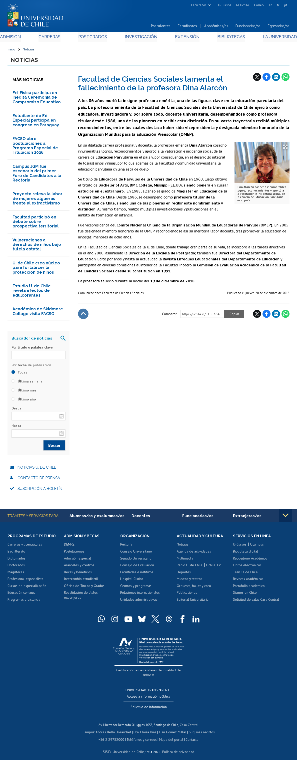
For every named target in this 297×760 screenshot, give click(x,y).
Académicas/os (216, 27)
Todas (19, 374)
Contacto (188, 735)
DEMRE (69, 546)
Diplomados (17, 560)
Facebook (266, 78)
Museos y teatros (189, 581)
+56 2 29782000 (113, 735)
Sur (189, 728)
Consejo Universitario (136, 553)
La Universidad (271, 37)
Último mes (24, 392)
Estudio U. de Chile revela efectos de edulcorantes (31, 292)
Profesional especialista (25, 581)
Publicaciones (187, 594)
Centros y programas (136, 587)
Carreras (54, 37)
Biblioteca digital (245, 553)
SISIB (109, 746)
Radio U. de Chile (189, 567)
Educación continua (22, 594)
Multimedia (185, 560)
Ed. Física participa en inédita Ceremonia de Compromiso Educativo (36, 99)
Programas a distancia (24, 601)
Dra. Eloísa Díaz (145, 728)
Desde (17, 410)
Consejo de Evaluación (137, 567)
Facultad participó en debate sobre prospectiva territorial (35, 223)
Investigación (140, 37)
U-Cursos (224, 5)
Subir (83, 315)
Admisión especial (77, 560)
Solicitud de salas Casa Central (256, 601)
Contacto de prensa (39, 479)
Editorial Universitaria (192, 601)
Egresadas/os (279, 27)
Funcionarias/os (248, 27)
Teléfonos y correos (141, 735)
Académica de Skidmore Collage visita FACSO (37, 313)
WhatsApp (285, 78)
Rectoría (126, 546)
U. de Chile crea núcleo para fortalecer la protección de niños (36, 269)
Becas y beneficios (78, 574)
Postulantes (160, 27)
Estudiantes (187, 27)
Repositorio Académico (250, 560)
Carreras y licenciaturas (25, 546)
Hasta (16, 427)
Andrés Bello (107, 728)
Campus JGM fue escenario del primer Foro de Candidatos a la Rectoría (36, 175)
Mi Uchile (242, 5)
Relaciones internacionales (140, 594)
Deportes (184, 574)
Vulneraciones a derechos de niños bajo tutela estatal (36, 246)
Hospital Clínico (131, 581)
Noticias (28, 50)
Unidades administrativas (138, 601)
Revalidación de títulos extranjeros (81, 597)
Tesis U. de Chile (245, 574)
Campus (91, 728)
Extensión (184, 37)
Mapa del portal (169, 735)
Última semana (27, 383)
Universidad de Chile (129, 746)
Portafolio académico (249, 587)
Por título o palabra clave (32, 349)
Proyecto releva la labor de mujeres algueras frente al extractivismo (37, 200)
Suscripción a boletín (40, 490)
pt (285, 5)
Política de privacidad (176, 746)
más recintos (203, 728)
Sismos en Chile (245, 594)
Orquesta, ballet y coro (194, 587)
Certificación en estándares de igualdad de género (149, 672)
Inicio (11, 50)
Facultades (198, 5)
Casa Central (189, 721)
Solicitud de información (148, 703)
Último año (24, 401)
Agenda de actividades (194, 553)
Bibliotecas (224, 37)
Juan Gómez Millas (171, 728)
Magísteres (16, 574)
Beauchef (125, 728)
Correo (259, 5)
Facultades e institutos (136, 574)
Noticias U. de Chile (37, 469)
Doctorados (16, 567)
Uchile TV (213, 567)
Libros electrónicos (247, 567)
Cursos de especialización (27, 587)
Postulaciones (74, 553)
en (270, 5)
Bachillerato (16, 553)
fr (278, 5)
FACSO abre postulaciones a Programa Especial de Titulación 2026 (35, 147)
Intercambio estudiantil (81, 581)
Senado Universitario (136, 560)
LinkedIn (276, 78)
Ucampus (257, 546)
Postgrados (95, 37)
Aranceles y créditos (79, 567)
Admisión (19, 37)
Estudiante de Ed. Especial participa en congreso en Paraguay (35, 122)
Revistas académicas (248, 581)
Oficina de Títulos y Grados (84, 587)
